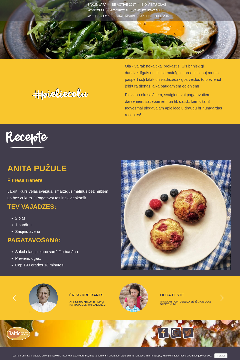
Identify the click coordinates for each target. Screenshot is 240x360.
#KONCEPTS (96, 10)
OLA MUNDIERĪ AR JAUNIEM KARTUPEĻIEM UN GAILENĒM (88, 303)
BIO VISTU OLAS (153, 4)
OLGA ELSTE (172, 295)
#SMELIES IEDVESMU (147, 10)
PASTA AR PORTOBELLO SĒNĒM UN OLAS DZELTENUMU (186, 302)
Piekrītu (221, 355)
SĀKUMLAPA (97, 4)
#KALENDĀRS (126, 16)
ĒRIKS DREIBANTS (86, 295)
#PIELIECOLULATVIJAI (154, 16)
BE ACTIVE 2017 (124, 4)
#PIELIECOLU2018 (99, 16)
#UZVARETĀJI (119, 10)
